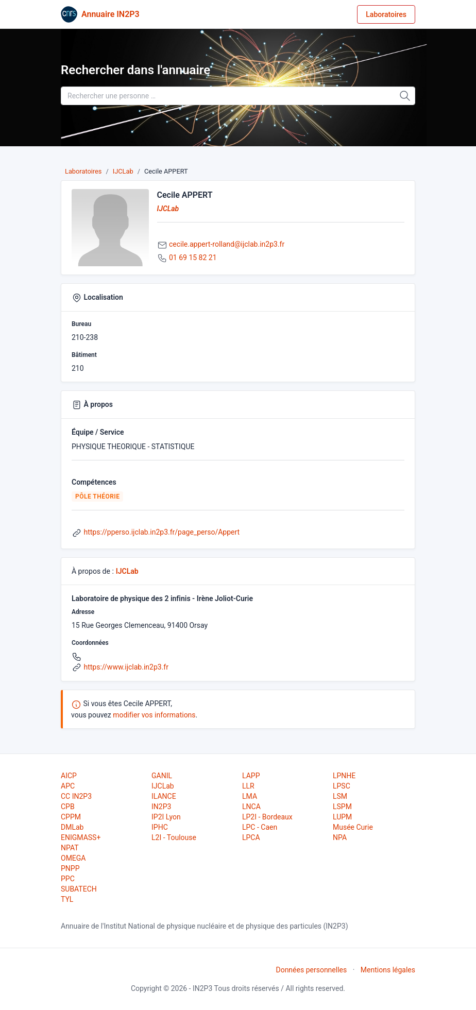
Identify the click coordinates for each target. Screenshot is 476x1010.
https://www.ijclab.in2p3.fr (125, 667)
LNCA (251, 806)
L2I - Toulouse (173, 837)
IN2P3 (161, 806)
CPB (68, 806)
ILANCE (163, 796)
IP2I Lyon (166, 817)
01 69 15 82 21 (193, 257)
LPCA (251, 837)
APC (68, 786)
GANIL (161, 776)
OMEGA (73, 858)
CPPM (71, 817)
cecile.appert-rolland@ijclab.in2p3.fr (226, 244)
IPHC (159, 827)
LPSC (341, 786)
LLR (248, 786)
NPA (340, 837)
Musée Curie (353, 827)
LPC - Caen (259, 827)
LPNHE (344, 776)
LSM (340, 796)
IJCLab (123, 171)
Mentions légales (388, 970)
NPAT (69, 848)
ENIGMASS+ (80, 837)
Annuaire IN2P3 (110, 14)
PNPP (70, 868)
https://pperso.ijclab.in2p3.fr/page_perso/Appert (161, 532)
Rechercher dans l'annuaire (135, 70)
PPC (68, 879)
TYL (67, 899)
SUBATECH (79, 889)
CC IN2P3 (76, 796)
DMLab (72, 827)
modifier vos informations (154, 715)
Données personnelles (311, 970)
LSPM (342, 806)
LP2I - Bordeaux (267, 817)
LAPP (251, 776)
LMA (249, 796)
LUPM (342, 817)
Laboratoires (386, 14)
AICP (69, 776)
